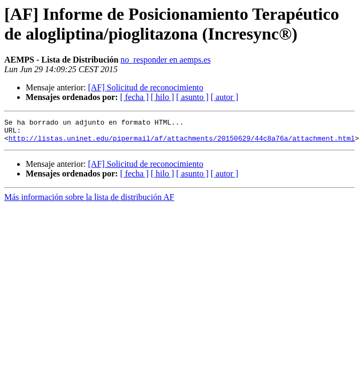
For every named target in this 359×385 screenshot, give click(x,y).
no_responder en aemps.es (165, 59)
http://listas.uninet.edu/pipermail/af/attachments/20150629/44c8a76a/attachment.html (182, 143)
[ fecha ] (134, 97)
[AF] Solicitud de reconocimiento (145, 87)
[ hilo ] (162, 97)
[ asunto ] (192, 97)
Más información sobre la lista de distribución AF (89, 201)
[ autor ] (225, 97)
